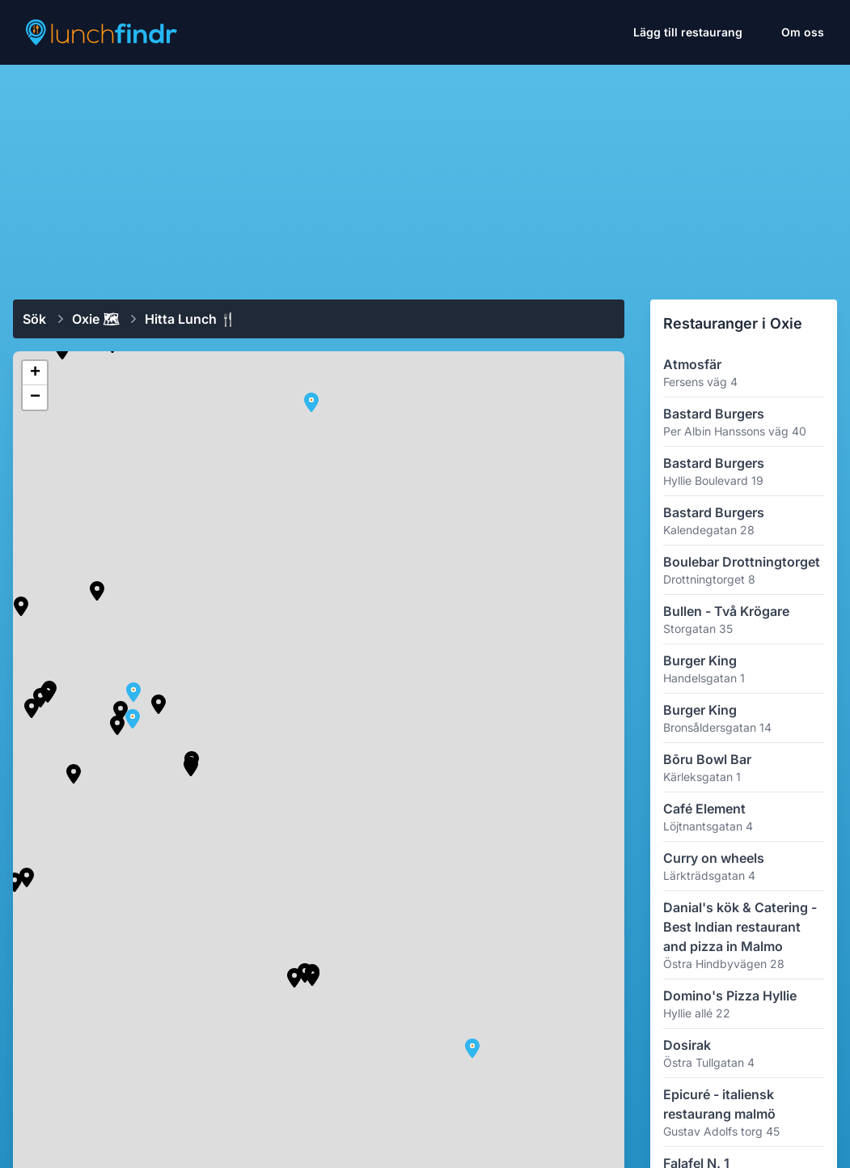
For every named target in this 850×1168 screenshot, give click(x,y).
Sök (34, 319)
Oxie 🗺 (95, 319)
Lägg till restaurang (687, 32)
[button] (117, 725)
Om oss (802, 32)
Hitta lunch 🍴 (190, 319)
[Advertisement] (425, 175)
